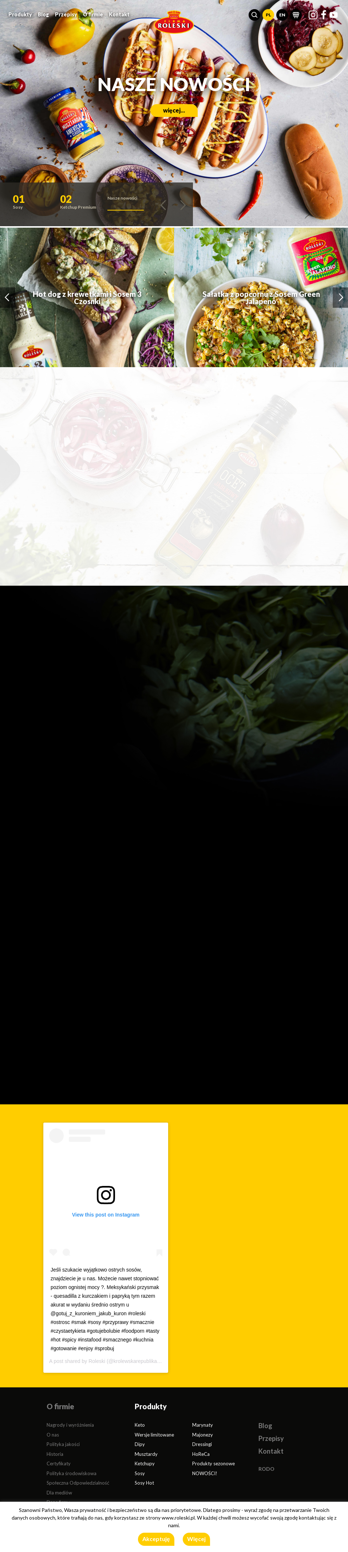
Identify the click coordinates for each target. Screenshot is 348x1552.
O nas (53, 1435)
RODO (266, 1469)
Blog (43, 14)
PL (268, 14)
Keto (140, 1425)
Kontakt (119, 14)
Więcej (196, 1538)
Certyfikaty (59, 1463)
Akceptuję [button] (156, 1538)
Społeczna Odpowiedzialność (78, 1483)
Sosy (140, 1473)
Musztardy (146, 1454)
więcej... (174, 110)
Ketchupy (145, 1463)
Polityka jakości (63, 1444)
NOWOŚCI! (204, 1473)
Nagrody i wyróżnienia (70, 1425)
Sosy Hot (144, 1483)
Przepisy (66, 14)
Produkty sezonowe (213, 1463)
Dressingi (202, 1444)
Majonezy (202, 1435)
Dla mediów (59, 1493)
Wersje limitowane (154, 1435)
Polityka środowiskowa (71, 1473)
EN (282, 14)
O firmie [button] (93, 14)
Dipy (140, 1444)
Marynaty (202, 1425)
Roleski (96, 1361)
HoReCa (201, 1454)
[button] (254, 15)
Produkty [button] (20, 14)
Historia (55, 1454)
